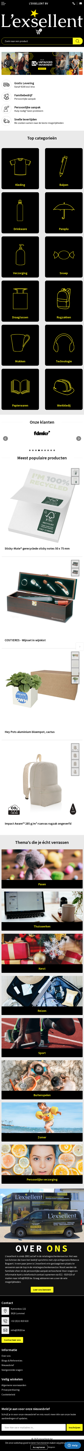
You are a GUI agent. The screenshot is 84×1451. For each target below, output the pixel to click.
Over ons (6, 1355)
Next (78, 64)
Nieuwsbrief (8, 1365)
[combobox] (37, 41)
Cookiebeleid (8, 1394)
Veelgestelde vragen (12, 1369)
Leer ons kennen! (42, 1289)
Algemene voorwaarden (14, 1385)
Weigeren (51, 1447)
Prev (5, 64)
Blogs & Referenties (12, 1360)
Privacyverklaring (11, 1389)
